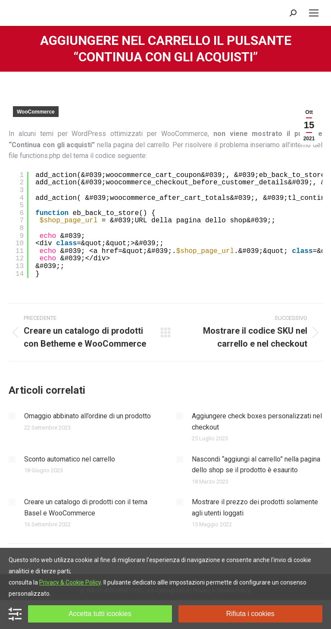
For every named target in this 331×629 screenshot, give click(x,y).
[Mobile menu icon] (313, 13)
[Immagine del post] (12, 416)
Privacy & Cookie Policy (70, 582)
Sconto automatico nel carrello (69, 459)
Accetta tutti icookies (100, 613)
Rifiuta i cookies (250, 613)
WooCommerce (36, 112)
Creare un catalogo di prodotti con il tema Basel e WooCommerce (85, 507)
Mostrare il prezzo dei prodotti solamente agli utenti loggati (255, 507)
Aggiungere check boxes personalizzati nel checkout (257, 421)
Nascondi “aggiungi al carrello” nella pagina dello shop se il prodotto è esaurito (256, 464)
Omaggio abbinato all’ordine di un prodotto (87, 416)
